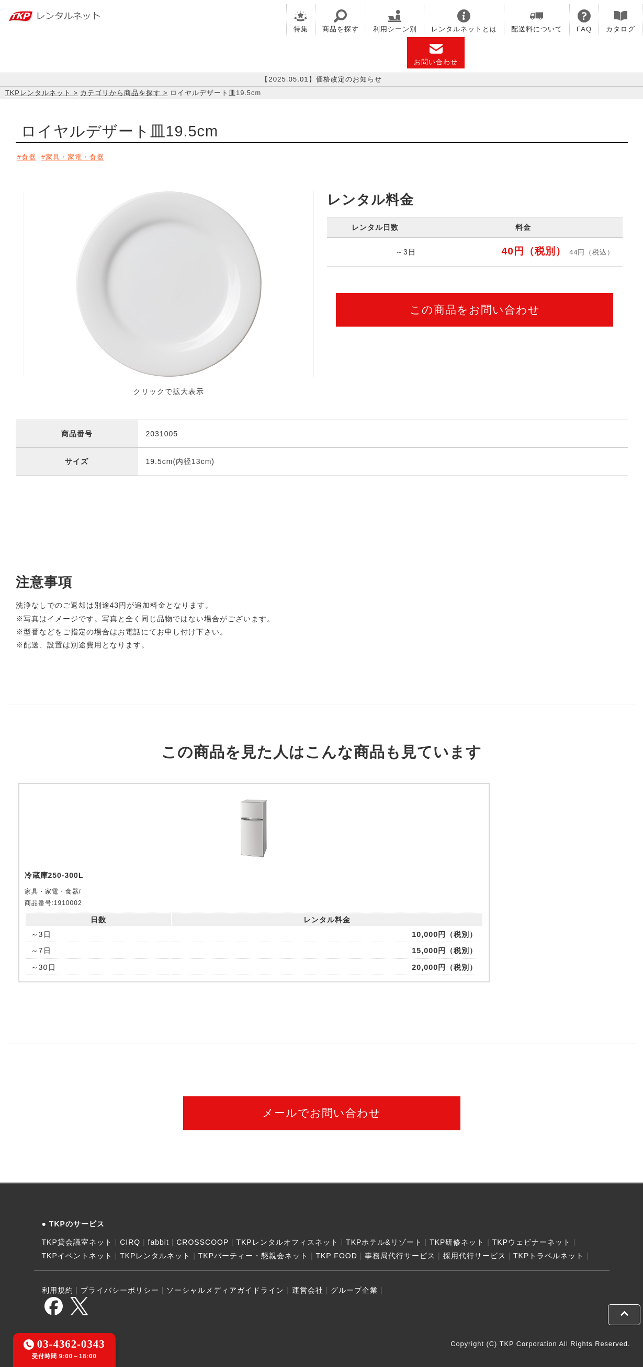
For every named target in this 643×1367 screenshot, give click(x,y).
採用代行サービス (474, 1251)
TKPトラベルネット (548, 1251)
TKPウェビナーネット (531, 1238)
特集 (301, 21)
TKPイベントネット (77, 1251)
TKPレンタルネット (38, 93)
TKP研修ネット (457, 1238)
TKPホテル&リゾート (384, 1238)
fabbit (158, 1238)
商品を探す (340, 21)
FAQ (584, 21)
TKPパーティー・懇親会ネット (253, 1251)
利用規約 (57, 1286)
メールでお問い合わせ (321, 1109)
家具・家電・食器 (81, 157)
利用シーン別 (395, 21)
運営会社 (307, 1286)
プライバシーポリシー (120, 1286)
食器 (29, 157)
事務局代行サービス (400, 1251)
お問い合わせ (436, 54)
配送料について (536, 21)
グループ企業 (354, 1286)
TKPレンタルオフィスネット (287, 1238)
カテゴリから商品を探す (120, 93)
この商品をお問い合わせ (475, 308)
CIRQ (130, 1238)
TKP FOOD (336, 1251)
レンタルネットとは (464, 21)
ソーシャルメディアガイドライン (225, 1286)
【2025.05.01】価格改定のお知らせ (321, 79)
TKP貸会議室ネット (77, 1238)
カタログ (620, 21)
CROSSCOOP (202, 1238)
